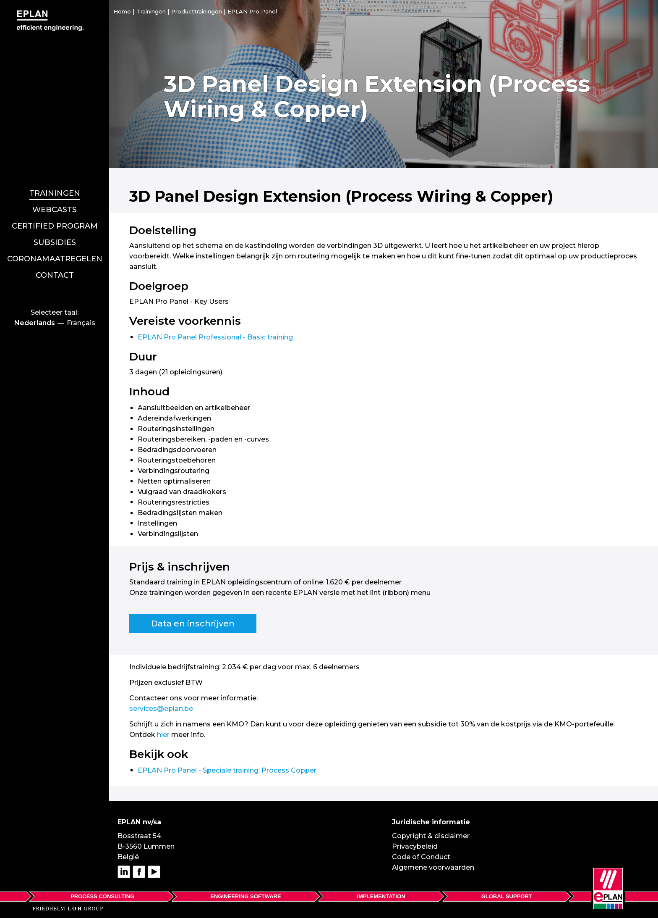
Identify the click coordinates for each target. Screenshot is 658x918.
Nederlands (34, 287)
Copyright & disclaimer (431, 836)
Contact (55, 239)
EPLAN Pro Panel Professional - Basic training (215, 337)
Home (122, 11)
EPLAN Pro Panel (252, 11)
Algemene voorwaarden (433, 867)
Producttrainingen (196, 11)
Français (81, 287)
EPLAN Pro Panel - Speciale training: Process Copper (227, 770)
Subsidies (55, 206)
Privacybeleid (415, 846)
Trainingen (54, 157)
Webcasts (54, 173)
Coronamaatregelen (54, 222)
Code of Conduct (421, 857)
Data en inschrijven (193, 623)
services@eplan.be (161, 709)
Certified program (55, 190)
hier (163, 735)
